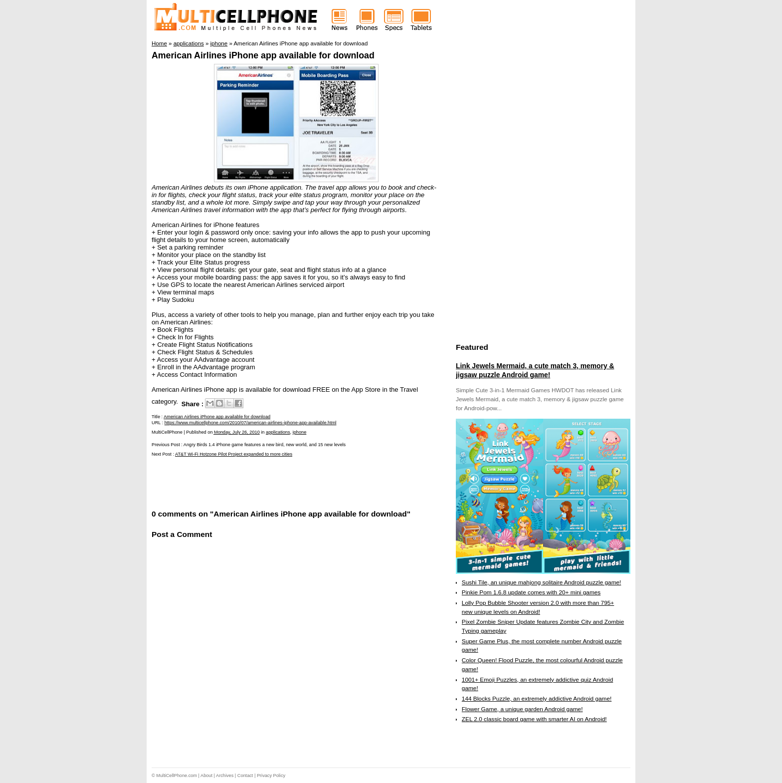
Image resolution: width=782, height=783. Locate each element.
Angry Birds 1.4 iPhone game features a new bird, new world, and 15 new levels (265, 444)
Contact (245, 775)
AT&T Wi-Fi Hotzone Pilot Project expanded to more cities (233, 454)
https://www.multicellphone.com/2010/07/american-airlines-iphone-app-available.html (251, 422)
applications (278, 432)
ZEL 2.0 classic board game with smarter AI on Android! (534, 719)
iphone (300, 432)
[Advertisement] (268, 482)
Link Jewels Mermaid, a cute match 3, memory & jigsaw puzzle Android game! (535, 370)
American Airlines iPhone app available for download (263, 55)
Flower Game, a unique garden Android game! (522, 709)
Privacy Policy (271, 775)
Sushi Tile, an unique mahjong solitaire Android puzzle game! (541, 582)
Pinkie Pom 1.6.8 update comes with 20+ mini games (531, 592)
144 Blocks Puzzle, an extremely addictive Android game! (536, 698)
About (206, 775)
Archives (224, 775)
